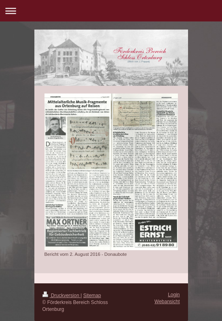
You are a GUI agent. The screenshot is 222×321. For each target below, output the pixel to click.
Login (174, 295)
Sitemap (92, 295)
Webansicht (167, 301)
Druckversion (61, 295)
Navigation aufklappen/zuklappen (111, 10)
